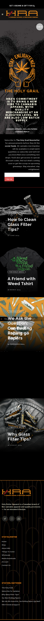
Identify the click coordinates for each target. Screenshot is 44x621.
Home (4, 541)
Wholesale (6, 555)
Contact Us (6, 565)
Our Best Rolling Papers (17, 367)
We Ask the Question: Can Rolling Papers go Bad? (20, 317)
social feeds (10, 146)
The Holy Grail (16, 198)
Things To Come (8, 551)
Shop (4, 545)
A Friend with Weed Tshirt (22, 273)
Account (5, 562)
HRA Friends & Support (11, 604)
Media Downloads (9, 558)
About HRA (6, 548)
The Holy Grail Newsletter (28, 140)
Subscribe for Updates (11, 591)
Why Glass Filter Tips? (19, 433)
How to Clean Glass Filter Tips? (22, 210)
